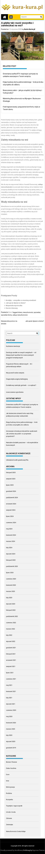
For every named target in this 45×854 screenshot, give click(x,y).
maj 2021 (9, 685)
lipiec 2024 (9, 516)
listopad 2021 (11, 654)
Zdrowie (9, 818)
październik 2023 (12, 566)
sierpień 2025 (10, 479)
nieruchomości (28, 312)
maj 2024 (9, 529)
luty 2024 (9, 547)
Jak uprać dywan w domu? (16, 303)
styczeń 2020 (10, 741)
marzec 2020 (10, 729)
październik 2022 (12, 616)
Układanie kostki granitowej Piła (17, 460)
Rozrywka (9, 799)
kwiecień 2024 (11, 535)
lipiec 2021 (9, 673)
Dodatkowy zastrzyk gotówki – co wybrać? (21, 385)
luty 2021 (9, 698)
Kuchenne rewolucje (13, 346)
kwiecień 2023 (11, 585)
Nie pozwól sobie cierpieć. (15, 373)
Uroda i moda (11, 812)
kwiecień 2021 (11, 691)
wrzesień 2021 (11, 660)
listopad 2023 (11, 560)
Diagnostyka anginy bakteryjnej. (17, 379)
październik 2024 (12, 497)
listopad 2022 (11, 610)
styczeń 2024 (10, 554)
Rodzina (9, 793)
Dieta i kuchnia (11, 768)
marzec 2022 (10, 629)
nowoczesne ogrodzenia (14, 392)
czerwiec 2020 (11, 710)
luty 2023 (9, 597)
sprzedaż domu (6, 315)
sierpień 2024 (10, 510)
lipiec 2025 (9, 485)
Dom (10, 312)
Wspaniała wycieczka (14, 305)
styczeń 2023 (10, 604)
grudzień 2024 (11, 491)
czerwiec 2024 (11, 522)
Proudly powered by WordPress (11, 850)
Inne (7, 781)
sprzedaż (37, 312)
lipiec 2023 (9, 572)
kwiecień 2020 (11, 723)
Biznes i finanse (11, 762)
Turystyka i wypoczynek (14, 806)
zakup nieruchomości (20, 315)
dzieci (20, 312)
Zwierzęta (9, 824)
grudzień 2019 (11, 748)
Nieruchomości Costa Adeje (15, 831)
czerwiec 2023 (11, 579)
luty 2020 (9, 735)
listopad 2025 (11, 472)
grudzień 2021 (11, 648)
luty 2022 (9, 635)
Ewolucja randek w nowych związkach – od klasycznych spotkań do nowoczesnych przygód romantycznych (21, 355)
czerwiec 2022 (11, 623)
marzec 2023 (10, 591)
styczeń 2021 (10, 704)
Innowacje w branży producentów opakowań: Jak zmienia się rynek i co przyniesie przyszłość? (21, 433)
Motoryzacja (10, 787)
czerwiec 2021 (11, 679)
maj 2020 (9, 716)
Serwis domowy (12, 308)
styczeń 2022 (10, 641)
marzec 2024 (10, 541)
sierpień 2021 (10, 666)
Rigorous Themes (38, 850)
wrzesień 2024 (11, 504)
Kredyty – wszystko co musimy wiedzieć (21, 300)
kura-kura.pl (29, 29)
